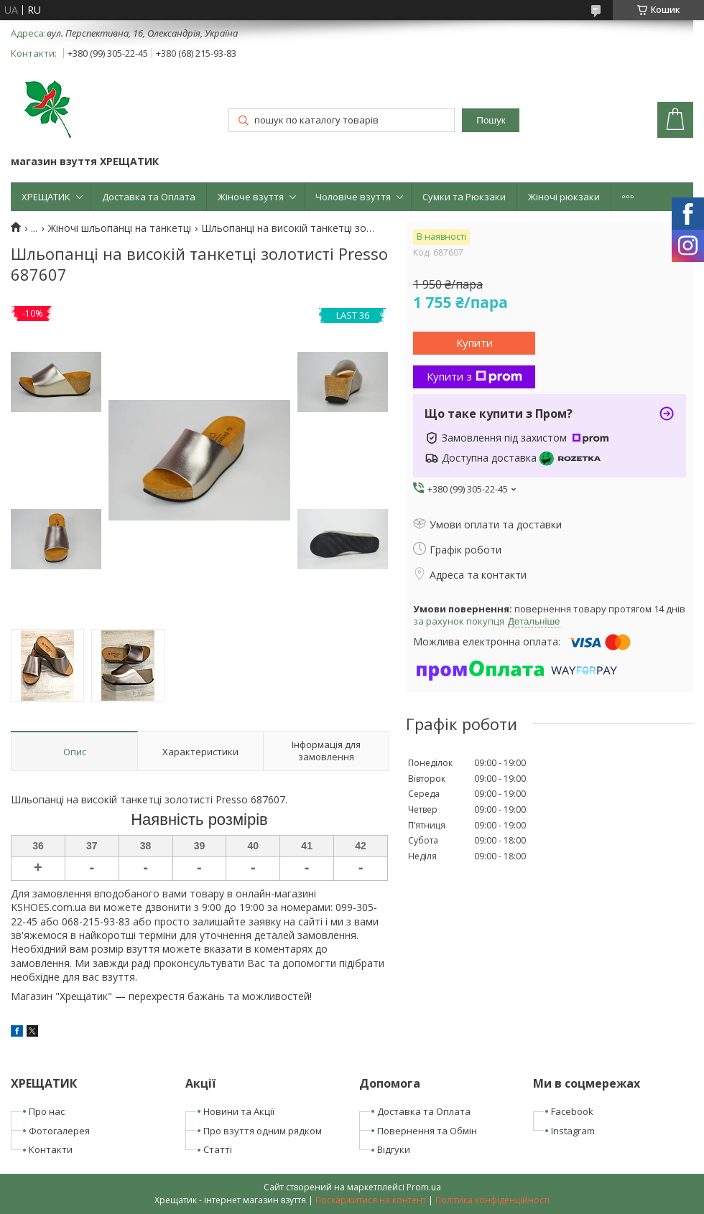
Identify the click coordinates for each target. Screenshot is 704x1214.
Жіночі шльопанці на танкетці (119, 228)
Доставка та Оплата (148, 196)
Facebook (572, 1111)
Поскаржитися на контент (370, 1200)
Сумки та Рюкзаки (464, 196)
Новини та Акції (238, 1111)
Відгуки (393, 1149)
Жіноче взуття (251, 196)
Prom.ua (424, 1187)
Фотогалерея (59, 1130)
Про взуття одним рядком (262, 1130)
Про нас (47, 1111)
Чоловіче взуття (353, 196)
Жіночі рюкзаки (564, 196)
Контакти (51, 1149)
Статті (217, 1149)
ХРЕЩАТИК (46, 196)
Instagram (573, 1130)
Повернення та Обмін (427, 1130)
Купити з (474, 376)
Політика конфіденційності (492, 1200)
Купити (474, 342)
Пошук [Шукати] (490, 120)
